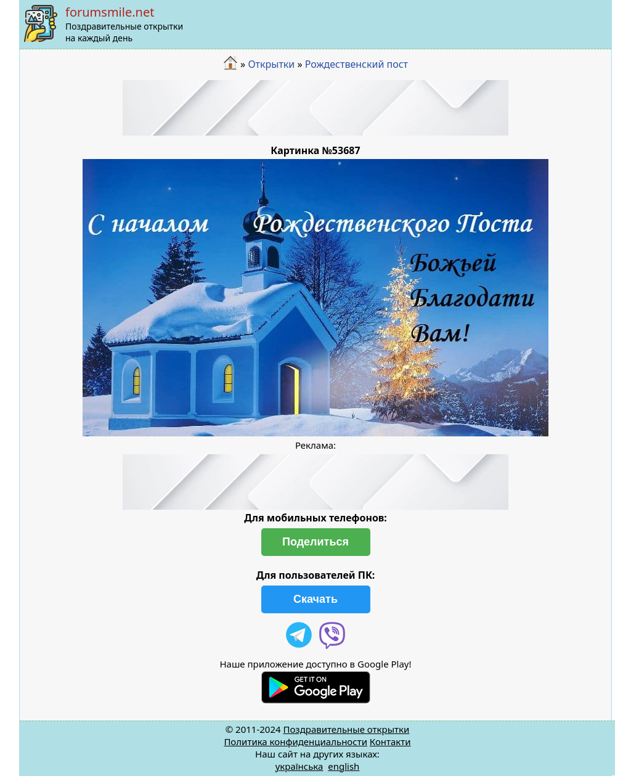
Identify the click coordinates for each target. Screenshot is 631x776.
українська (299, 766)
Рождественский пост (356, 64)
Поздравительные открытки (346, 729)
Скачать (315, 599)
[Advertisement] (315, 108)
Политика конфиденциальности (295, 741)
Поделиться (315, 542)
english (343, 766)
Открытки (271, 64)
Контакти (390, 741)
